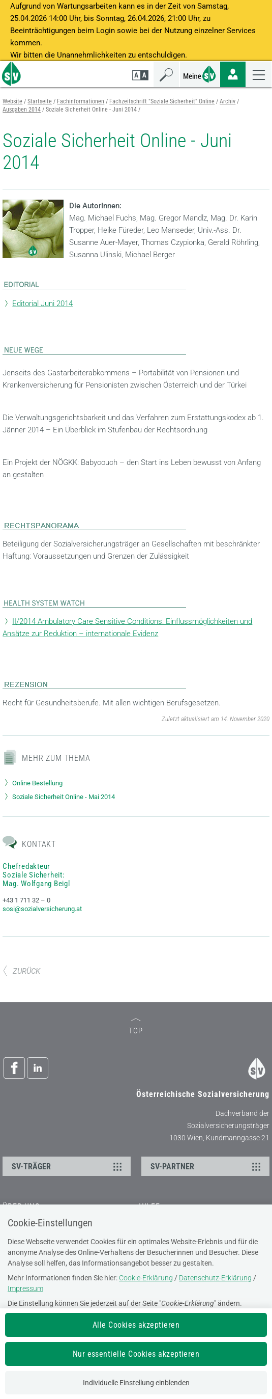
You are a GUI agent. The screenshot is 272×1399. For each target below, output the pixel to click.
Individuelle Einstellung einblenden (136, 1383)
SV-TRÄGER (68, 1166)
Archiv (227, 101)
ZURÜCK (21, 971)
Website (12, 101)
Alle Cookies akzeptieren (136, 1325)
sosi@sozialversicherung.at (42, 909)
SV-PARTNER (206, 1166)
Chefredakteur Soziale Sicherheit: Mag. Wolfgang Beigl (36, 875)
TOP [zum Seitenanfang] (136, 1027)
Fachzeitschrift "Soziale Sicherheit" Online (162, 101)
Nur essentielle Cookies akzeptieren (136, 1354)
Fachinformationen (80, 101)
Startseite (39, 101)
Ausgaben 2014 (22, 109)
